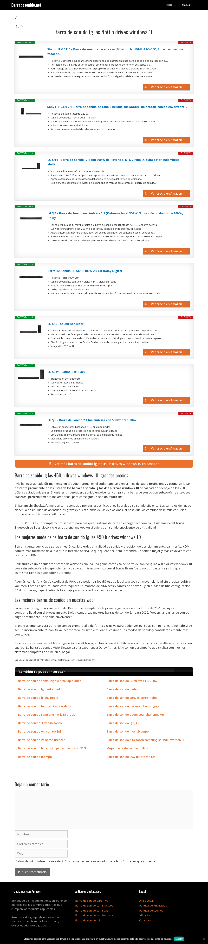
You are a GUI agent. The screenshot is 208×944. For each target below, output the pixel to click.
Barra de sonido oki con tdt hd (39, 732)
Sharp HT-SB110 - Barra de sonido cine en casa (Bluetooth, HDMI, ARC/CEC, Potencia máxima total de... (115, 51)
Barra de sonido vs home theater (41, 740)
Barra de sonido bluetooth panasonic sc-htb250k (52, 749)
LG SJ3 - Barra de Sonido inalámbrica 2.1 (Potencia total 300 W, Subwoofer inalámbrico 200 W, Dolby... (115, 215)
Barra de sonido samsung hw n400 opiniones (49, 681)
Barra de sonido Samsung (92, 911)
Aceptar (179, 939)
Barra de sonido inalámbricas (94, 916)
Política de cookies (151, 911)
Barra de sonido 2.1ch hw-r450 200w (131, 681)
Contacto (145, 921)
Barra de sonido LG (87, 921)
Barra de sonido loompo (35, 757)
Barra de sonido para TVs (91, 901)
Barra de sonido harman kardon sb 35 (44, 707)
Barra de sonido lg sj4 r (122, 723)
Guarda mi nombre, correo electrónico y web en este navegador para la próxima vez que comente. (87, 862)
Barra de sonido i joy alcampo (127, 732)
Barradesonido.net (26, 5)
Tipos (172, 4)
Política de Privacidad (153, 906)
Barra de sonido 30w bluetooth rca (131, 757)
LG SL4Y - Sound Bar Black (66, 372)
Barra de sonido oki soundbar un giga (132, 707)
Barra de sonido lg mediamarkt (40, 690)
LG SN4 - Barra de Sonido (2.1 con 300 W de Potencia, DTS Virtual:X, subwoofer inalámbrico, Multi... (113, 162)
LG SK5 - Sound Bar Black (65, 324)
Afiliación (145, 916)
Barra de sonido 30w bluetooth (40, 723)
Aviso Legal (146, 901)
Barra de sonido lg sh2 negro (38, 698)
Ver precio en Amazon (166, 87)
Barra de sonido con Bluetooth (94, 906)
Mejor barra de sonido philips (127, 749)
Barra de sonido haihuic (123, 690)
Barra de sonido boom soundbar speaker (135, 715)
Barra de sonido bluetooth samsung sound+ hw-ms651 (145, 740)
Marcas (189, 4)
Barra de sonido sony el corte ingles (131, 698)
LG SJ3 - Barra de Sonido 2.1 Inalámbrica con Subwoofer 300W (91, 420)
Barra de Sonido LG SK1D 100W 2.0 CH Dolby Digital (84, 271)
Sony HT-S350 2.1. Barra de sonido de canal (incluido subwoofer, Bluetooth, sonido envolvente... (117, 107)
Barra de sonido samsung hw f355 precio (47, 715)
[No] (204, 939)
